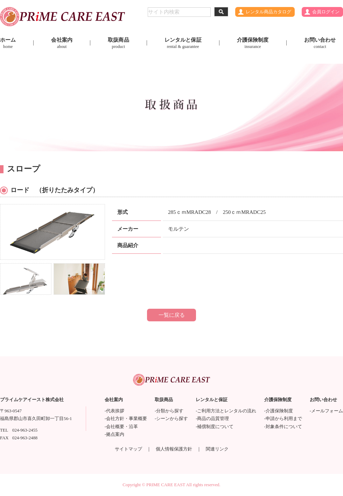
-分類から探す (169, 410)
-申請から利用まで (283, 418)
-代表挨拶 (114, 410)
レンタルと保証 (183, 43)
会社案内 (61, 43)
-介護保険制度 (278, 410)
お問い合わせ (320, 43)
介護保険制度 (253, 43)
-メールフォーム (326, 410)
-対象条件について (283, 426)
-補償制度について (214, 426)
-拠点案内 (114, 434)
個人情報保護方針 (174, 449)
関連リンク (217, 449)
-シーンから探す (171, 418)
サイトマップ (128, 449)
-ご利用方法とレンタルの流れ (226, 410)
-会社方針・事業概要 (126, 418)
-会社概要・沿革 (121, 426)
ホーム (8, 43)
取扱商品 (118, 43)
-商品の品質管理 (212, 418)
